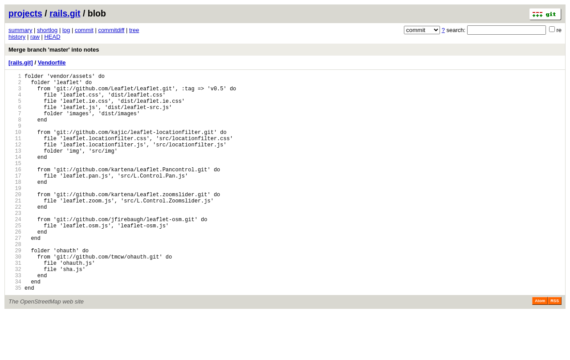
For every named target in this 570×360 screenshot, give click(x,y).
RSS (554, 347)
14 (14, 175)
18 (14, 206)
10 (14, 145)
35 (14, 334)
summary (20, 30)
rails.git (64, 13)
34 (14, 327)
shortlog (47, 30)
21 (14, 228)
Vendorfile (52, 62)
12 (14, 160)
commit (84, 30)
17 (14, 198)
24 (14, 251)
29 (14, 289)
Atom (540, 347)
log (66, 30)
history (16, 36)
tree (134, 30)
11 (14, 153)
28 (14, 281)
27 (14, 274)
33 (14, 319)
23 (14, 243)
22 (14, 236)
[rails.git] (20, 62)
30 (14, 296)
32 (14, 312)
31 (14, 304)
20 (14, 221)
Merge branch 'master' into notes (53, 49)
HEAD (52, 36)
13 (14, 168)
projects (25, 13)
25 (14, 259)
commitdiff (111, 30)
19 (14, 213)
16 (14, 190)
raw (35, 36)
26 (14, 266)
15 (14, 183)
